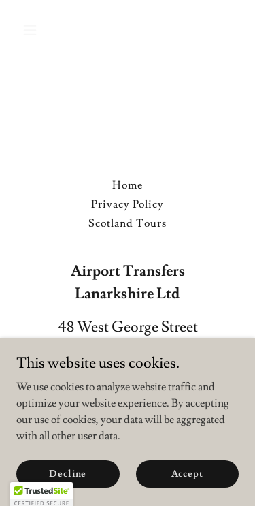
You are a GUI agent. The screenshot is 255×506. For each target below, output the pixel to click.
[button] (33, 30)
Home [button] (127, 185)
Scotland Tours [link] (127, 223)
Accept (187, 473)
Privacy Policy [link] (127, 204)
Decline (67, 473)
